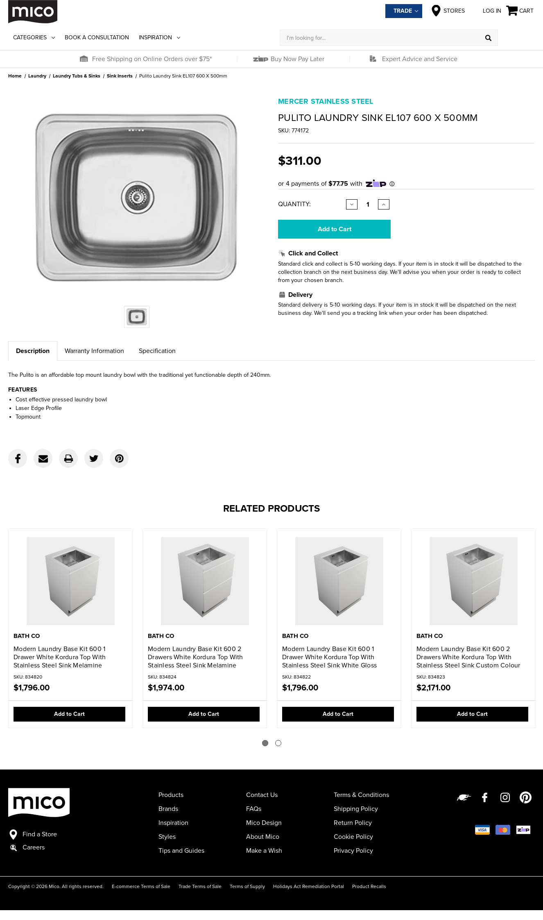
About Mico (262, 837)
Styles (167, 837)
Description (33, 351)
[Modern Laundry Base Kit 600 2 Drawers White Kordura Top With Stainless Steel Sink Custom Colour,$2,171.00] (473, 581)
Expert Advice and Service (419, 59)
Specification (157, 351)
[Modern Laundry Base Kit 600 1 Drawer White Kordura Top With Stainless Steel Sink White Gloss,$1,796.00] (339, 581)
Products (170, 795)
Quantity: (294, 204)
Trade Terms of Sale (200, 886)
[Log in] (516, 38)
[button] (83, 59)
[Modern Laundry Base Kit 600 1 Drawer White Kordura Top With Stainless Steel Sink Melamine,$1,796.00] (70, 581)
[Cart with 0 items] (520, 11)
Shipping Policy (356, 809)
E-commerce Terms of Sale (141, 886)
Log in (485, 10)
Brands (168, 809)
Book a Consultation (97, 37)
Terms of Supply (247, 886)
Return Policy (353, 823)
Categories (34, 37)
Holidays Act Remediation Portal (308, 886)
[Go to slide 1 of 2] (265, 743)
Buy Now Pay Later (296, 59)
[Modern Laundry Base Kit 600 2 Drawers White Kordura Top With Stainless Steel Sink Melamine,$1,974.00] (204, 581)
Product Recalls (369, 886)
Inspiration (159, 37)
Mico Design (264, 823)
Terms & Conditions (361, 795)
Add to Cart (69, 713)
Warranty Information (94, 351)
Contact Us (262, 795)
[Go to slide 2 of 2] (278, 743)
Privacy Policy (353, 851)
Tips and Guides (181, 851)
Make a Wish (264, 851)
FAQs (253, 809)
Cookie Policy (353, 837)
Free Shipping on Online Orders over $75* (152, 59)
